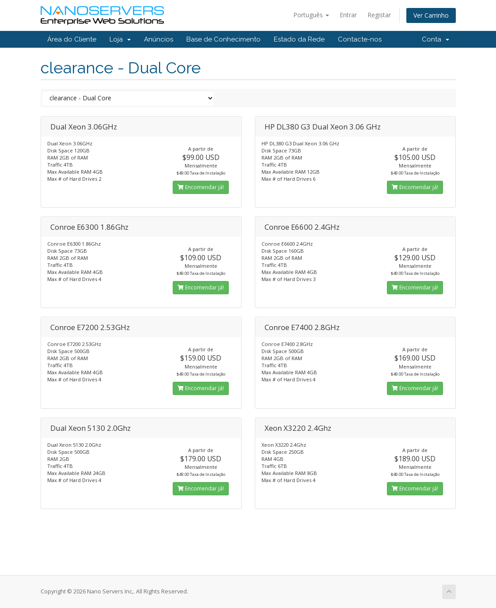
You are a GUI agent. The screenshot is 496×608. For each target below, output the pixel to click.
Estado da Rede (299, 39)
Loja (120, 39)
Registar (379, 15)
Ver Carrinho (431, 15)
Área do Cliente (71, 39)
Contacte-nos (360, 39)
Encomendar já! (201, 187)
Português (311, 15)
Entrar (348, 15)
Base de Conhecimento (223, 39)
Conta (435, 39)
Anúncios (158, 39)
